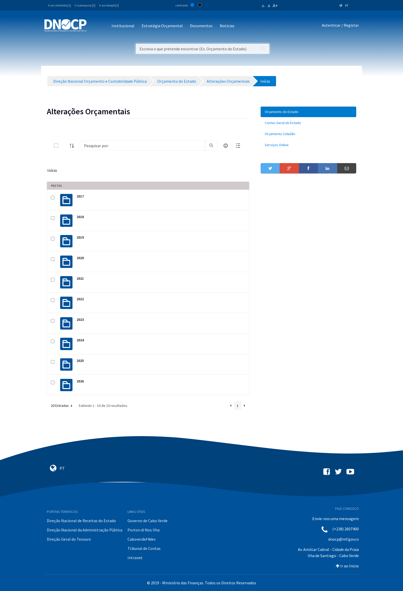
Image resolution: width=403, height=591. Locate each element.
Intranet (135, 557)
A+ (275, 5)
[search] (211, 145)
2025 (80, 360)
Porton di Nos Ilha (143, 529)
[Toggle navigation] (93, 26)
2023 (80, 319)
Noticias (227, 25)
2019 (80, 237)
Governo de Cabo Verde (147, 520)
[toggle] (64, 145)
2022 (80, 299)
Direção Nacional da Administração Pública (84, 529)
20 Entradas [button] (62, 405)
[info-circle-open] (226, 146)
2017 (80, 196)
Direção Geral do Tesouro (69, 539)
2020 (80, 258)
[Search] (142, 145)
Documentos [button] (201, 25)
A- (263, 6)
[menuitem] (308, 112)
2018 (80, 216)
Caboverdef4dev (141, 539)
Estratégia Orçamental (162, 25)
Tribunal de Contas (144, 548)
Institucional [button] (123, 25)
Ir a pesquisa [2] (85, 5)
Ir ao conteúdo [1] (59, 5)
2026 (80, 381)
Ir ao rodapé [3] (109, 5)
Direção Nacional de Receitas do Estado (81, 520)
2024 (80, 340)
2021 (80, 278)
